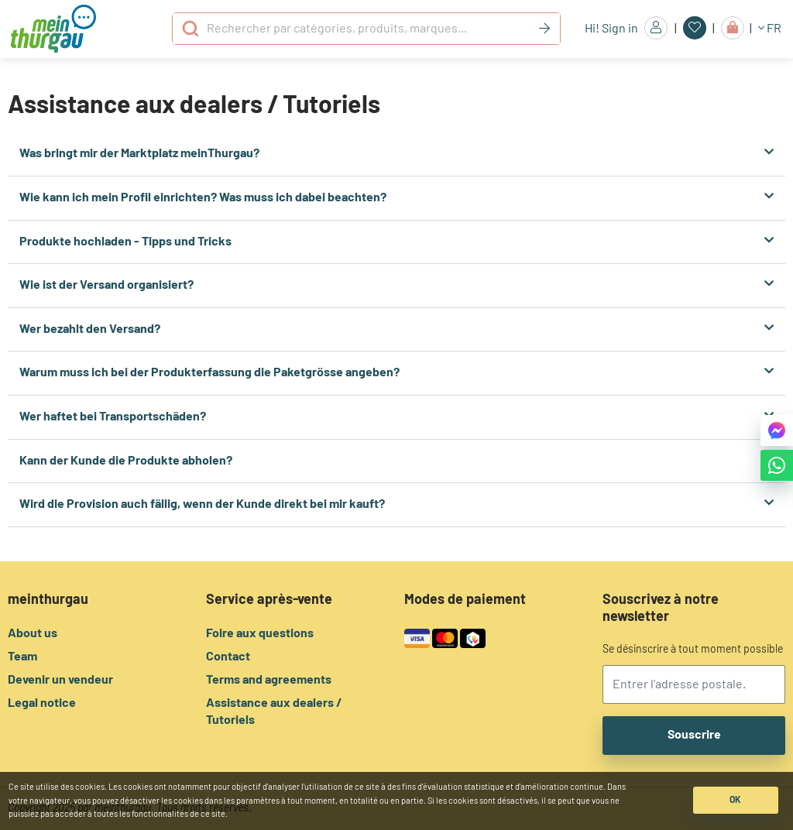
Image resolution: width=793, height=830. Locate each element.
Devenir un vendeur (60, 680)
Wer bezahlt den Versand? (396, 328)
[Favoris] (694, 27)
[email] (693, 684)
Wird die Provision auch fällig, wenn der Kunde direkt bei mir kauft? (396, 503)
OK (735, 799)
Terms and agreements (268, 680)
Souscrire (694, 735)
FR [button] (769, 28)
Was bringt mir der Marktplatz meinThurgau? (396, 152)
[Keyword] (544, 28)
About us (32, 633)
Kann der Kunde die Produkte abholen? (396, 460)
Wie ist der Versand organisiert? (396, 284)
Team (22, 656)
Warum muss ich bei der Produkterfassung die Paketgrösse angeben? (396, 372)
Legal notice (42, 703)
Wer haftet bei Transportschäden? (396, 416)
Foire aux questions (260, 633)
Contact (228, 656)
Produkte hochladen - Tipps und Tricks (396, 241)
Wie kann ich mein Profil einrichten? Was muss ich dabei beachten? (396, 197)
